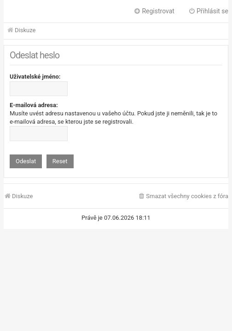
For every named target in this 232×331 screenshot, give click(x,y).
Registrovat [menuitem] (153, 11)
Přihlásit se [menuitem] (208, 11)
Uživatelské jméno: (35, 76)
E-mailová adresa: (34, 105)
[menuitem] (183, 196)
